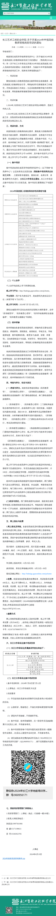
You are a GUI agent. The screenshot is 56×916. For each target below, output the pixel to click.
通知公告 (12, 33)
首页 (2, 33)
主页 (6, 33)
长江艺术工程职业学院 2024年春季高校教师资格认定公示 (30, 878)
